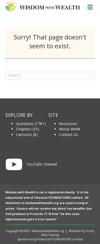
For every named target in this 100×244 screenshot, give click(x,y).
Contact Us (68, 134)
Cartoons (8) (27, 134)
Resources (68, 123)
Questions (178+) (31, 123)
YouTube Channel (42, 164)
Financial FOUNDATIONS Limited (58, 197)
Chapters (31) (27, 128)
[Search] (50, 75)
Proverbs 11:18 (40, 214)
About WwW (69, 128)
